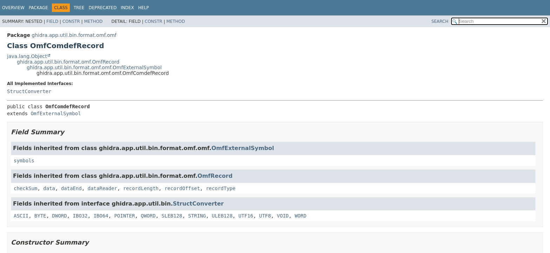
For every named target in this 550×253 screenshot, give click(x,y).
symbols (24, 160)
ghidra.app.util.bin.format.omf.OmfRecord (68, 62)
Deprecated (103, 7)
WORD (301, 216)
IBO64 (101, 216)
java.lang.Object (27, 56)
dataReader (102, 188)
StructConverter (29, 91)
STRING (197, 216)
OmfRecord (215, 176)
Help (143, 7)
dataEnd (71, 188)
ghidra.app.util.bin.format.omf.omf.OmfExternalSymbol (94, 67)
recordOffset (182, 188)
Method (93, 21)
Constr (71, 21)
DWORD (59, 216)
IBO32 (80, 216)
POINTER (124, 216)
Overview (13, 7)
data (49, 188)
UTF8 (265, 216)
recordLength (141, 188)
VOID (283, 216)
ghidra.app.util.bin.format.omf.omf (74, 35)
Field (52, 21)
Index (127, 7)
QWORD (148, 216)
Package (38, 7)
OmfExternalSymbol (56, 113)
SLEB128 (172, 216)
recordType (220, 188)
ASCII (21, 216)
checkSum (25, 188)
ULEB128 (222, 216)
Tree (79, 7)
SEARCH (440, 21)
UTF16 (246, 216)
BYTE (40, 216)
